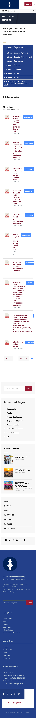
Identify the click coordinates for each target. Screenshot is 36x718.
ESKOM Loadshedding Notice (13, 684)
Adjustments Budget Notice (18, 344)
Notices (7, 506)
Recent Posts (12, 448)
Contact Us (6, 658)
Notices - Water (12, 77)
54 (27, 359)
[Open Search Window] (33, 11)
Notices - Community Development (14, 48)
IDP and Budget (8, 672)
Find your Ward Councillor (11, 633)
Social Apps (9, 528)
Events (7, 510)
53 (21, 359)
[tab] (18, 48)
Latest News (7, 619)
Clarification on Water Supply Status (22, 469)
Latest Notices (13, 433)
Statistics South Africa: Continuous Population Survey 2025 (17, 83)
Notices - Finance (13, 65)
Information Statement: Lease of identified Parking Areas (17, 174)
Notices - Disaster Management (19, 57)
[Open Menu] (34, 4)
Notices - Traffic (12, 73)
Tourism (8, 524)
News (6, 501)
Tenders (10, 413)
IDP (8, 437)
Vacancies (9, 515)
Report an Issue (8, 650)
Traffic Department (15, 429)
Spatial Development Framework (14, 681)
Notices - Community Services (18, 53)
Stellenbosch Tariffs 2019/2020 (14, 678)
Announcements (10, 712)
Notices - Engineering (14, 61)
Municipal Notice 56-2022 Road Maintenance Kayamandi (18, 266)
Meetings (8, 519)
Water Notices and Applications (13, 675)
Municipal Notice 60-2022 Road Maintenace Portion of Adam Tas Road (17, 197)
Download (28, 117)
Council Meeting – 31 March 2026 (22, 456)
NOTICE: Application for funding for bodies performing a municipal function (17, 150)
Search (28, 388)
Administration (8, 630)
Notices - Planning (13, 69)
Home (3, 16)
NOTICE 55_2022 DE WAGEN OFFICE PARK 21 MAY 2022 (16, 242)
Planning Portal (13, 425)
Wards (27, 712)
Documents (11, 409)
